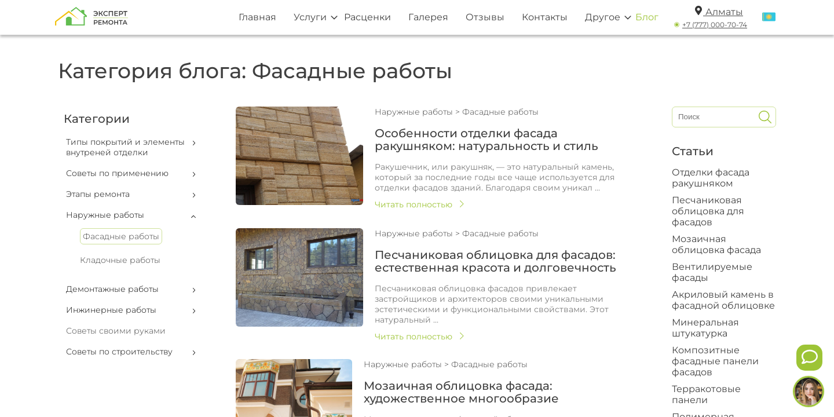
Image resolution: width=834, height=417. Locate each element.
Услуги (310, 17)
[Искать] (765, 117)
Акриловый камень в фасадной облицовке (723, 300)
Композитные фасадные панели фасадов (715, 361)
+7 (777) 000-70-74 (714, 24)
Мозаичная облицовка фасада (716, 244)
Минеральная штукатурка (705, 328)
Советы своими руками (116, 330)
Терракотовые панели (706, 394)
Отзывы (485, 17)
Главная (257, 17)
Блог (647, 17)
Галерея (428, 17)
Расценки (367, 17)
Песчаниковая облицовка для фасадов (708, 211)
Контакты (545, 17)
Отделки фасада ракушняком (710, 178)
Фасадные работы (121, 236)
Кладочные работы (120, 260)
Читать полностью (413, 204)
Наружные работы (415, 112)
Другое (602, 17)
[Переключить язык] (769, 17)
